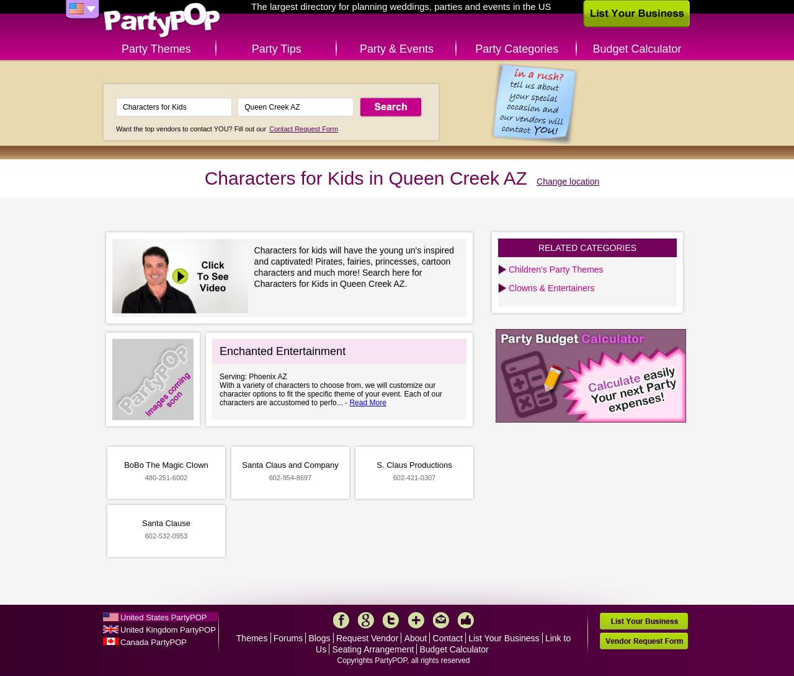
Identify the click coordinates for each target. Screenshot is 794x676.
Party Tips (276, 49)
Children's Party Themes (556, 269)
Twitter (391, 620)
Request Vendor (367, 638)
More (416, 620)
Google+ (366, 620)
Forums (288, 638)
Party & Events (397, 49)
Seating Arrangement (373, 649)
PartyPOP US (162, 20)
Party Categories (516, 49)
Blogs (320, 638)
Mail (441, 620)
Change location (568, 182)
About (415, 638)
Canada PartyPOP (153, 642)
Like (466, 620)
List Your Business (503, 638)
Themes (252, 638)
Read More (367, 402)
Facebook (341, 620)
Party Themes (156, 49)
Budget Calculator (637, 49)
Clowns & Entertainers (552, 288)
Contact (448, 638)
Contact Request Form (303, 129)
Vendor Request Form (644, 641)
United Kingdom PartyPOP (168, 629)
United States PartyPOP (163, 617)
